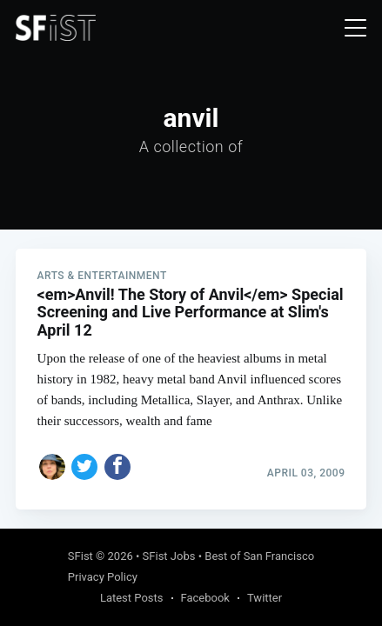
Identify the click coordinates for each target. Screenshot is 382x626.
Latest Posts (132, 597)
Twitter (264, 597)
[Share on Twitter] (84, 467)
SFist (80, 556)
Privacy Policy (102, 576)
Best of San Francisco (259, 556)
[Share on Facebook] (117, 467)
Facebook (205, 597)
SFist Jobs (169, 556)
